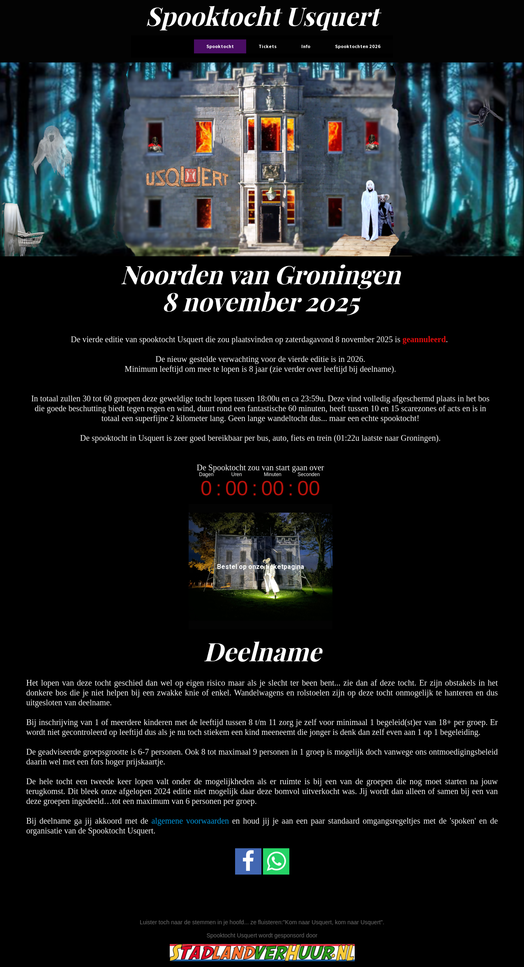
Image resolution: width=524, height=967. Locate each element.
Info (305, 46)
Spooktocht (220, 46)
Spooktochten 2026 (358, 46)
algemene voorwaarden (190, 820)
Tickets (268, 46)
